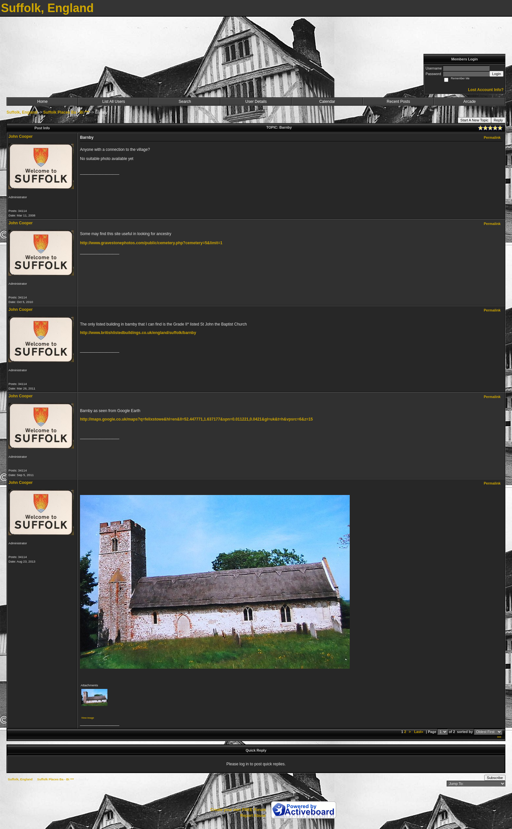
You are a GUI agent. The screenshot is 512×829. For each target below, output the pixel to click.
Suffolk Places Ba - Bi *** (66, 112)
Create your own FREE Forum (238, 809)
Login (496, 74)
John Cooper (20, 136)
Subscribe (495, 778)
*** (499, 738)
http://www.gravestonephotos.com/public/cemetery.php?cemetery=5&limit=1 (151, 243)
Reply (498, 120)
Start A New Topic (474, 120)
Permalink (492, 137)
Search (185, 101)
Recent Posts (398, 101)
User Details (255, 101)
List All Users (113, 101)
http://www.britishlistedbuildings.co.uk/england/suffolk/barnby (138, 332)
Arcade (469, 101)
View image (87, 717)
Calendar (327, 101)
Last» (419, 732)
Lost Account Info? (486, 90)
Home (42, 101)
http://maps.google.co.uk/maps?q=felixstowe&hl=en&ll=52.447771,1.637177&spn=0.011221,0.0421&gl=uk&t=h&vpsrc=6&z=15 (196, 419)
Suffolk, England (22, 112)
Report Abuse (253, 815)
